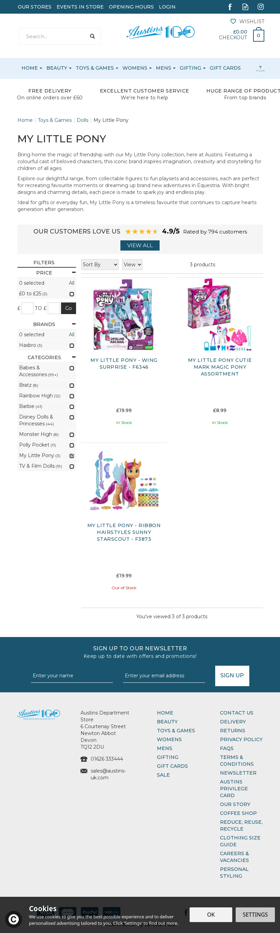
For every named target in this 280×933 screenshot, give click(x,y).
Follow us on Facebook (230, 6)
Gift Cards (172, 766)
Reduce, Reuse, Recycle (241, 825)
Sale (163, 775)
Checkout (233, 37)
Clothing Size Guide (240, 841)
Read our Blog (245, 6)
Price (56, 273)
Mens (164, 748)
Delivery (233, 722)
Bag (256, 34)
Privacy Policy (241, 739)
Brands (54, 324)
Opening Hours (131, 7)
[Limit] (132, 264)
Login (167, 7)
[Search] (52, 36)
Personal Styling (234, 872)
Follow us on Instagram (260, 6)
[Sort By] (100, 264)
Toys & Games (176, 730)
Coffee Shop (238, 813)
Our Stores (34, 7)
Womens (169, 739)
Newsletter (238, 773)
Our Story (235, 804)
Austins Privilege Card (234, 788)
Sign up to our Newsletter (140, 652)
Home (165, 713)
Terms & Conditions (237, 760)
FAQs (227, 748)
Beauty (167, 722)
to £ (41, 308)
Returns (232, 730)
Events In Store (80, 7)
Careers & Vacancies (234, 856)
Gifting (167, 757)
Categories (52, 357)
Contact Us (236, 713)
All (71, 283)
